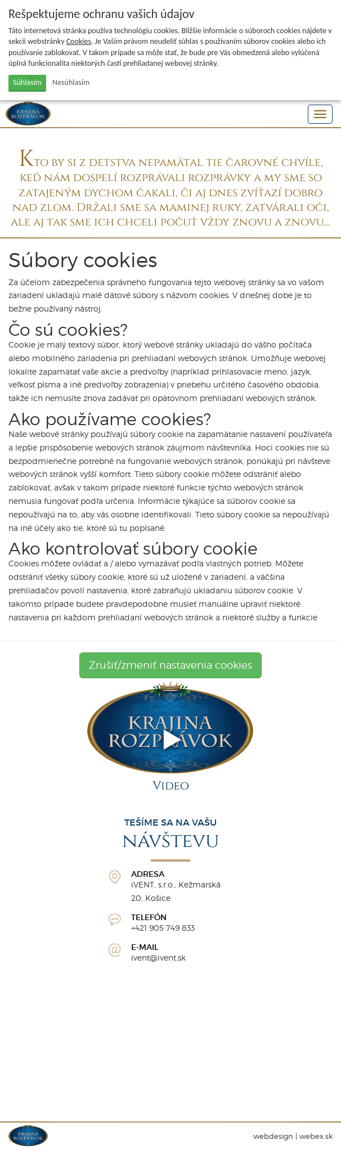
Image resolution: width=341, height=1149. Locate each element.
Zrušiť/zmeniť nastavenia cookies (170, 665)
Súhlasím (27, 82)
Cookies (78, 41)
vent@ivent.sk (159, 957)
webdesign (273, 1136)
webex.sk (316, 1136)
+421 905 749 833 (163, 927)
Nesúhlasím (70, 82)
